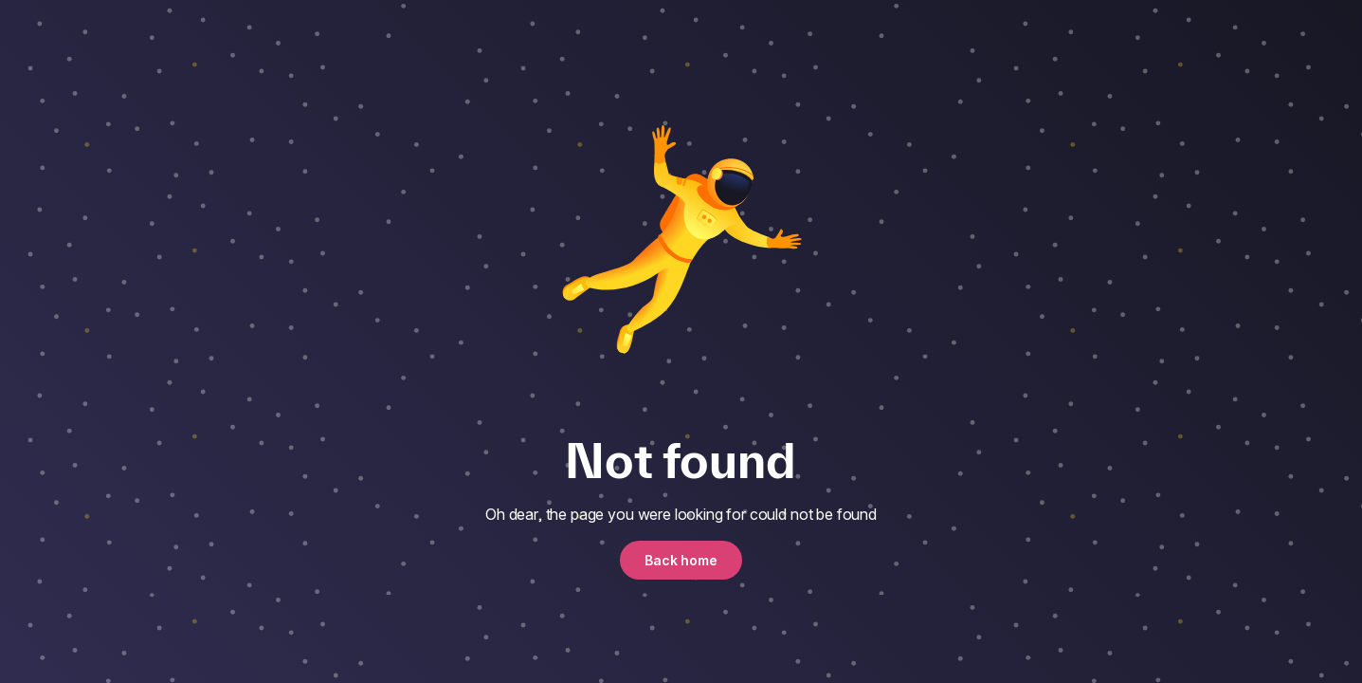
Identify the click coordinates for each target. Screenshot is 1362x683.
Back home (681, 560)
